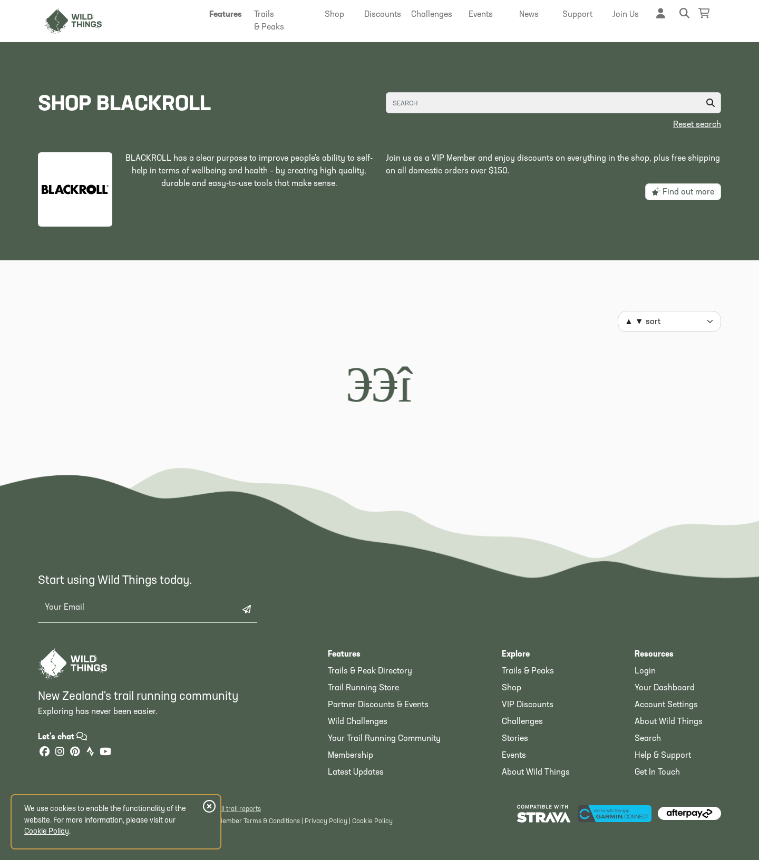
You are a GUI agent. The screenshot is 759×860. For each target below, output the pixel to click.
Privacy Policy (326, 821)
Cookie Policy (372, 821)
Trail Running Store (363, 688)
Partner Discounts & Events (378, 705)
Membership (350, 755)
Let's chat (62, 737)
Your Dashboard (665, 688)
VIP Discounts (527, 705)
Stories (515, 739)
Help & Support (663, 755)
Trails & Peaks (528, 671)
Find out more (683, 192)
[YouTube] (105, 753)
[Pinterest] (75, 753)
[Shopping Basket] (704, 13)
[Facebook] (44, 753)
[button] (225, 14)
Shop (511, 688)
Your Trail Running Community (384, 739)
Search (648, 739)
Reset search (697, 125)
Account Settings (666, 705)
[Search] (553, 102)
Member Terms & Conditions (258, 821)
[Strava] (90, 753)
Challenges (522, 722)
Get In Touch (657, 772)
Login (645, 671)
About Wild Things (536, 772)
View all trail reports (231, 809)
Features (344, 654)
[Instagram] (59, 753)
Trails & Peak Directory (370, 671)
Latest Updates (356, 772)
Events (514, 755)
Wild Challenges (357, 722)
